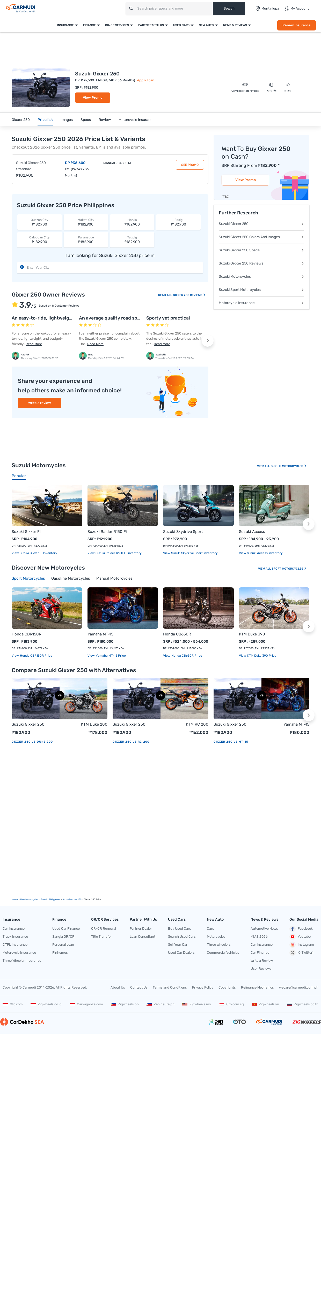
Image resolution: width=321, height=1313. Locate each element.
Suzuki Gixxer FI (26, 531)
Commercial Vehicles (223, 952)
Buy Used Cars (179, 928)
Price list (45, 120)
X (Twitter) (301, 953)
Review (105, 120)
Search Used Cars (182, 936)
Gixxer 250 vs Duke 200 (32, 741)
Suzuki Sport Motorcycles (261, 290)
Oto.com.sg (231, 1004)
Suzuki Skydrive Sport (183, 531)
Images (67, 120)
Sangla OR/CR (63, 936)
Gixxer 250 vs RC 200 (131, 741)
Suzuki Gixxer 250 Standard (31, 166)
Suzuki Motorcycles (261, 276)
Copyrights (227, 987)
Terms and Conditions (170, 987)
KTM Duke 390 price (261, 655)
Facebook (301, 929)
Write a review (39, 403)
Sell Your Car (177, 944)
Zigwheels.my (196, 1004)
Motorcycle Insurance (137, 120)
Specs (86, 120)
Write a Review (262, 960)
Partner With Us (151, 25)
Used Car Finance (66, 928)
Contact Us (139, 987)
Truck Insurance (15, 936)
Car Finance (260, 952)
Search (228, 8)
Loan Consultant (142, 936)
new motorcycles (29, 899)
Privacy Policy (202, 987)
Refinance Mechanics (257, 987)
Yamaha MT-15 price (110, 655)
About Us (118, 987)
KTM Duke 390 (252, 634)
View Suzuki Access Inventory (261, 553)
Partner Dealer (141, 928)
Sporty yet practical (168, 318)
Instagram (301, 945)
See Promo (190, 165)
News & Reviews (235, 25)
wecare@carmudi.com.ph (298, 987)
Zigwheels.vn (265, 1004)
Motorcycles (216, 936)
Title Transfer (101, 936)
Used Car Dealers (181, 952)
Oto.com (13, 1004)
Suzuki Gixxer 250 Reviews (261, 263)
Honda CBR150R (26, 634)
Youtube (300, 937)
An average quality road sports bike (117, 318)
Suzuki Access (252, 531)
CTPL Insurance (15, 944)
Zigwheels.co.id (46, 1004)
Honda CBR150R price (35, 655)
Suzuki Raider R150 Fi (107, 531)
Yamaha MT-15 (100, 634)
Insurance (65, 25)
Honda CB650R (177, 634)
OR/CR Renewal (103, 928)
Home (15, 899)
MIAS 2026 (259, 936)
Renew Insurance (296, 25)
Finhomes (60, 952)
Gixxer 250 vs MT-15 (231, 741)
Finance (89, 25)
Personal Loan (63, 944)
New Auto (206, 25)
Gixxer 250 (21, 120)
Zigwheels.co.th (302, 1004)
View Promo (93, 97)
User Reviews (261, 968)
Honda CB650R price (186, 655)
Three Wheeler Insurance (22, 960)
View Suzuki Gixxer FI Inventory (34, 553)
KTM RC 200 (197, 724)
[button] (208, 341)
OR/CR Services (117, 25)
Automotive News (264, 928)
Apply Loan (145, 80)
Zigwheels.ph (125, 1004)
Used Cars (181, 25)
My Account (296, 8)
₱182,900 (40, 222)
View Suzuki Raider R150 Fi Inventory (114, 553)
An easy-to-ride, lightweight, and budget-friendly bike (71, 318)
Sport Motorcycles (289, 568)
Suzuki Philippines (50, 899)
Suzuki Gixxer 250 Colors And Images (261, 237)
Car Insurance (14, 928)
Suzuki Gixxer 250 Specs (261, 250)
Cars (210, 928)
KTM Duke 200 (94, 724)
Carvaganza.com (86, 1004)
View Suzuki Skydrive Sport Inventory (190, 553)
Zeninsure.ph (160, 1004)
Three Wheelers (219, 944)
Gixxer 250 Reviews (189, 295)
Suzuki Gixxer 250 (261, 224)
